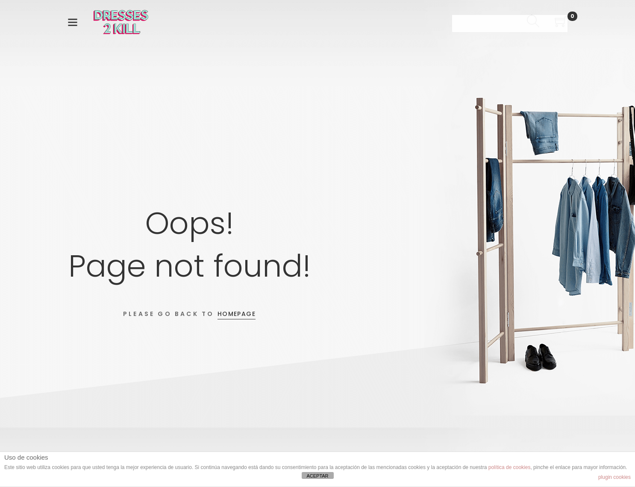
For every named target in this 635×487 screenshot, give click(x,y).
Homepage (237, 314)
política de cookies (509, 467)
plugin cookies (614, 477)
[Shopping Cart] (561, 23)
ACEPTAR (317, 475)
